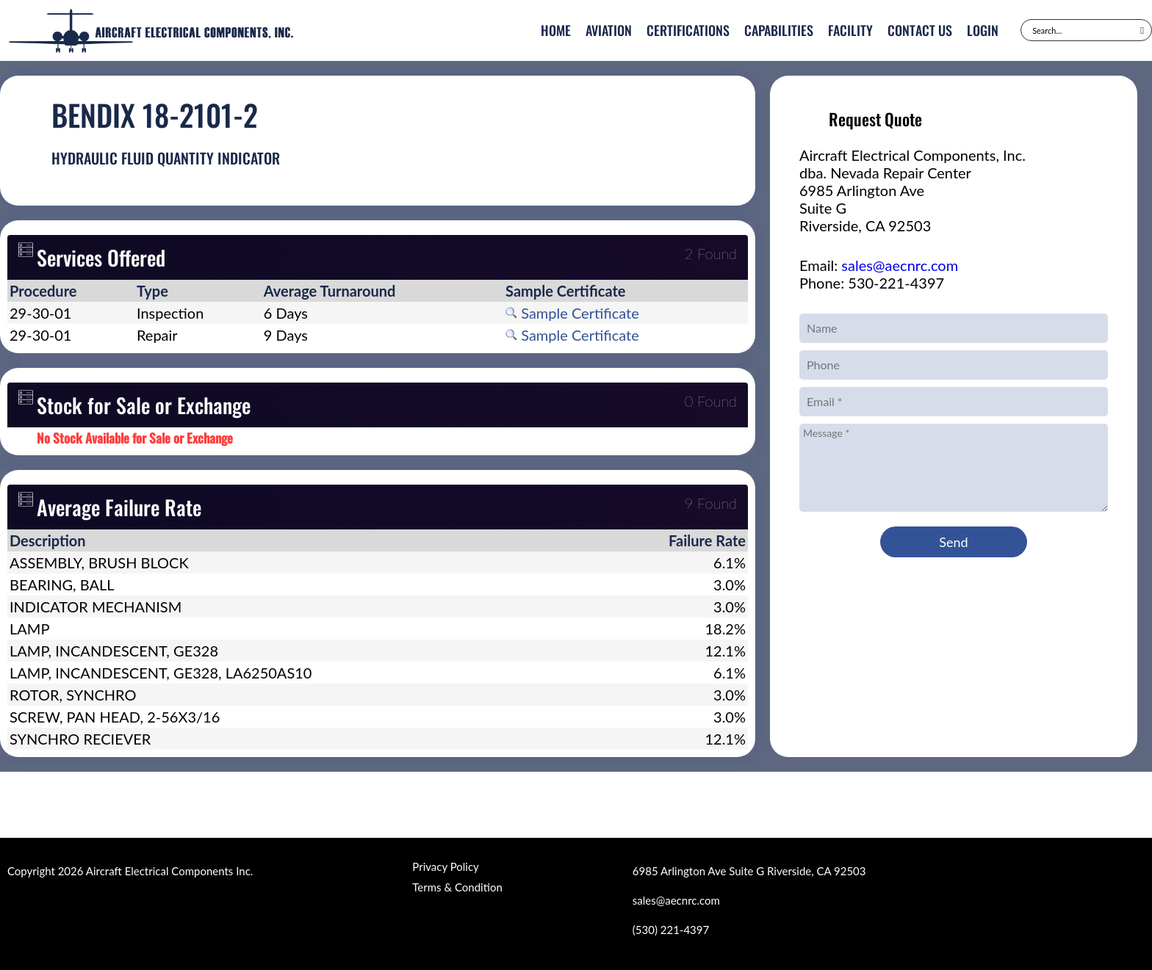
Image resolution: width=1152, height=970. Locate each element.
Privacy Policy (445, 866)
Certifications (688, 30)
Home (556, 30)
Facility (850, 30)
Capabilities (778, 30)
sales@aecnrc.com (899, 265)
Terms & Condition (457, 887)
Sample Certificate (572, 313)
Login (982, 30)
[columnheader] (70, 291)
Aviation (609, 30)
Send (953, 542)
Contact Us (920, 30)
